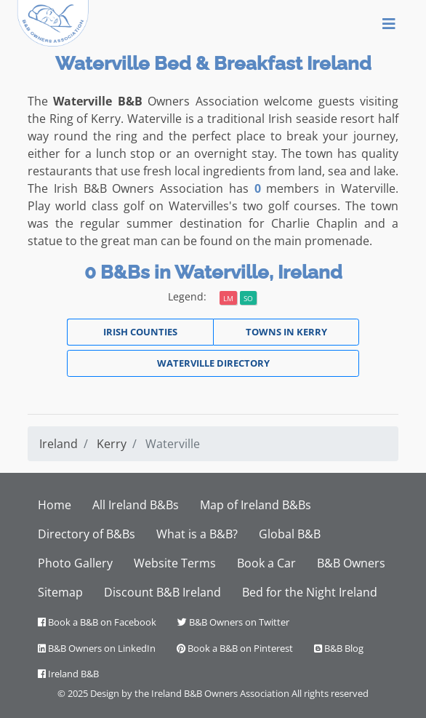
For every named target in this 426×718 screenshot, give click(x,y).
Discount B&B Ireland (162, 592)
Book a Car (266, 563)
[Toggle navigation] (389, 23)
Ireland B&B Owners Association (220, 693)
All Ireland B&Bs (135, 505)
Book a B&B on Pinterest (235, 648)
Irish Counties (140, 331)
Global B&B (290, 534)
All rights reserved (330, 693)
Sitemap (60, 592)
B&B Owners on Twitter (233, 622)
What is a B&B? (197, 534)
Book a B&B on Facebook (97, 622)
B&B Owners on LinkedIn (97, 648)
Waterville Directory (213, 363)
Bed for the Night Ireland (309, 592)
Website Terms (175, 563)
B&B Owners (351, 563)
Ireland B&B (68, 673)
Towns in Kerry (286, 331)
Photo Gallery (75, 563)
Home (54, 505)
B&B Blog (338, 648)
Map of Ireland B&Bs (255, 505)
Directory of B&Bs (86, 534)
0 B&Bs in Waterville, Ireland (213, 272)
